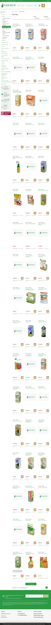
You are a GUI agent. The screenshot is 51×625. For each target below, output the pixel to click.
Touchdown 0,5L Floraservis (29, 421)
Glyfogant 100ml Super (43, 25)
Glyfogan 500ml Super (30, 388)
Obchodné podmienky (38, 613)
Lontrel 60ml (28, 190)
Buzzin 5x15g (15, 124)
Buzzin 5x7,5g (41, 91)
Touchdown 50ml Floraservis (16, 388)
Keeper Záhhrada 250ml (18, 223)
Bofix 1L (14, 454)
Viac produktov (31, 584)
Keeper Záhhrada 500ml (31, 223)
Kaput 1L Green (41, 124)
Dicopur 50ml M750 (30, 487)
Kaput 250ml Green (30, 157)
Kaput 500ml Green (30, 124)
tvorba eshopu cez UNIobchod (28, 622)
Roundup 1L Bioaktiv (42, 321)
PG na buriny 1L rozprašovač (29, 355)
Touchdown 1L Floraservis (41, 421)
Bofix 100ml (40, 157)
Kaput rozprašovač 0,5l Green (18, 158)
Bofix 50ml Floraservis (17, 421)
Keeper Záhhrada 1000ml (42, 224)
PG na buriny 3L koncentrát (16, 355)
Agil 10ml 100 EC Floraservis (29, 455)
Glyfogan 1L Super (42, 388)
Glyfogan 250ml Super (17, 58)
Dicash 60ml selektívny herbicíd (17, 554)
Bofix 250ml (28, 321)
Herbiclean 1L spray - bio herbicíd (30, 554)
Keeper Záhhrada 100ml (43, 190)
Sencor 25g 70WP (16, 288)
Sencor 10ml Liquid (42, 553)
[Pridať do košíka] (22, 48)
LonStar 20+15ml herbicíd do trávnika (30, 289)
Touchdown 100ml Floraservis (42, 355)
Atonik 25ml (15, 190)
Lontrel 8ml (40, 58)
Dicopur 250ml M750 (42, 487)
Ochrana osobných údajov (38, 617)
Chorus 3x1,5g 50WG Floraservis (42, 289)
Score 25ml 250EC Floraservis (42, 256)
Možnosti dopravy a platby (39, 615)
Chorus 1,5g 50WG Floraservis (17, 322)
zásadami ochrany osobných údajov (36, 602)
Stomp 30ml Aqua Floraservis (29, 26)
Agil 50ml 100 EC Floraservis (41, 455)
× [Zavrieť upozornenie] (49, 624)
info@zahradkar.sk (23, 615)
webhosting (36, 622)
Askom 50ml (15, 255)
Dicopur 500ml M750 (17, 520)
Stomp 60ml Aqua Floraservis (16, 26)
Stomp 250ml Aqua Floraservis (30, 59)
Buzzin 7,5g (28, 91)
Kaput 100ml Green (42, 520)
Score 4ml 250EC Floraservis (29, 256)
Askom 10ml (28, 520)
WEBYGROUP (44, 622)
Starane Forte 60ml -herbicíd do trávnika (17, 92)
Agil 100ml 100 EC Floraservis (16, 488)
